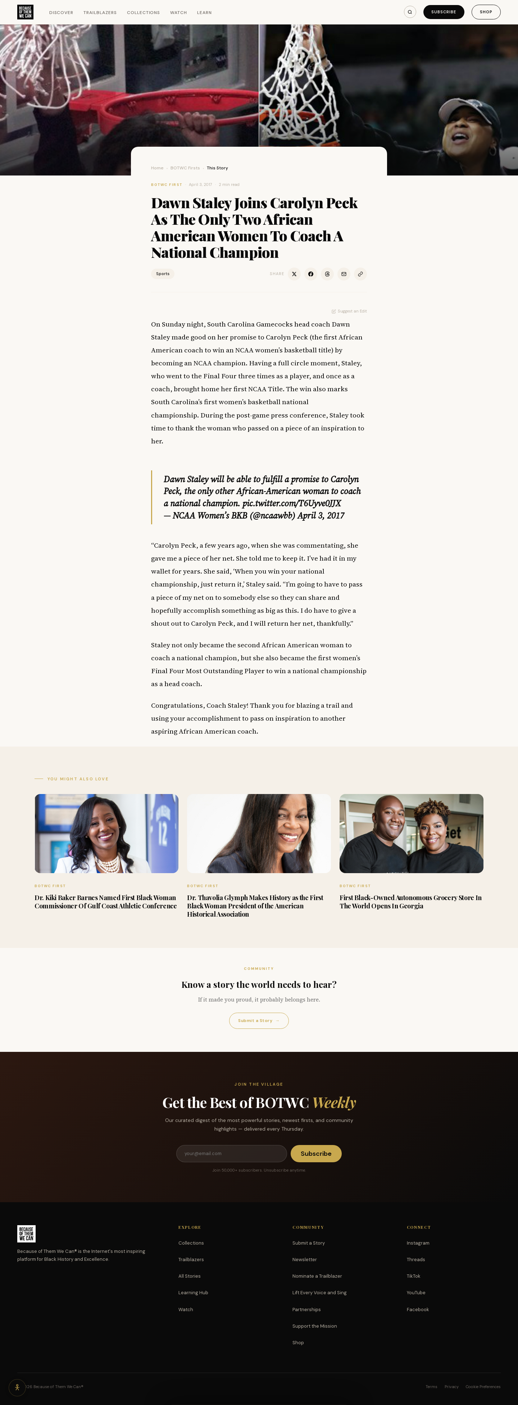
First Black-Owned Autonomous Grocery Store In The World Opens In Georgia (411, 901)
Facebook (418, 1309)
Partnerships (306, 1309)
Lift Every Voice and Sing (319, 1293)
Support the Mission (314, 1326)
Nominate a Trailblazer (317, 1276)
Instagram (418, 1243)
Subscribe (443, 11)
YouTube (416, 1293)
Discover (61, 12)
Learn (204, 12)
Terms (431, 1386)
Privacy (452, 1386)
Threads (416, 1259)
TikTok (414, 1276)
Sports (162, 273)
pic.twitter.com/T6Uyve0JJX (291, 503)
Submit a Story (259, 1021)
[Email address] (231, 1153)
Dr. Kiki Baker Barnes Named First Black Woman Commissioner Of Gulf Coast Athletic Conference (106, 901)
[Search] (410, 12)
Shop (486, 11)
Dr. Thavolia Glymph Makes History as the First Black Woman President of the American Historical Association (255, 906)
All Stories (189, 1276)
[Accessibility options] (17, 1387)
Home (157, 168)
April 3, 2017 (320, 515)
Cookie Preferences (483, 1386)
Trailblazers (100, 12)
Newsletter (304, 1259)
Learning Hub (193, 1293)
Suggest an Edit (349, 311)
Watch (178, 12)
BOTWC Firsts (185, 168)
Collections (143, 12)
